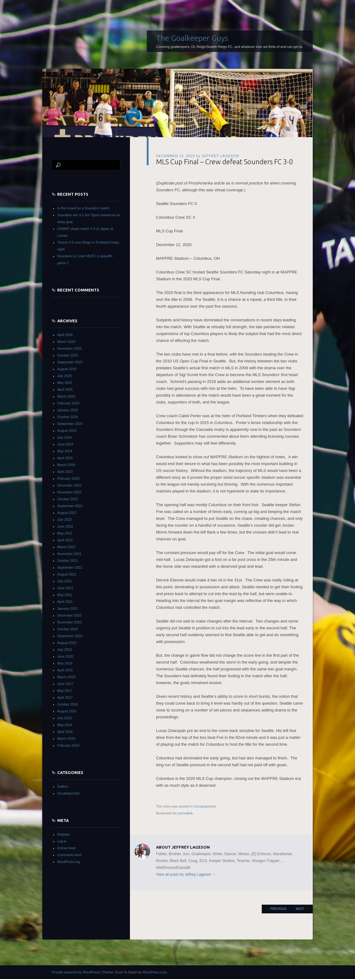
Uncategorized (205, 806)
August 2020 (66, 643)
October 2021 (67, 560)
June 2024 (65, 444)
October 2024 (67, 417)
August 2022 (66, 513)
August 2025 (66, 369)
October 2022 (67, 499)
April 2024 (65, 458)
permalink (185, 813)
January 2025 (67, 410)
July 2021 (64, 581)
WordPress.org (68, 862)
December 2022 (69, 485)
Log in (62, 841)
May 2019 (64, 663)
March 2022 (66, 547)
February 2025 (68, 403)
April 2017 (65, 697)
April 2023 (65, 471)
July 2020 (64, 649)
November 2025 (69, 348)
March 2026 (66, 341)
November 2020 (69, 622)
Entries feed (66, 848)
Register (63, 834)
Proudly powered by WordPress (75, 972)
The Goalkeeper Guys (192, 38)
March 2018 (66, 677)
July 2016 (64, 718)
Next (302, 909)
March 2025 (66, 396)
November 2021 (69, 554)
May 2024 (64, 451)
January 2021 (67, 608)
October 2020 (67, 629)
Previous (276, 909)
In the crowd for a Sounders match (83, 208)
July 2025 (64, 376)
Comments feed (69, 855)
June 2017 (65, 684)
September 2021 (69, 567)
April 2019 (65, 670)
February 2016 (68, 745)
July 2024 (64, 437)
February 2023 (68, 478)
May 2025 (64, 383)
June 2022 (65, 526)
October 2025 (67, 355)
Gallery (62, 786)
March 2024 (66, 465)
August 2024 (66, 430)
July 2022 (64, 519)
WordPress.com (154, 972)
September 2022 (69, 506)
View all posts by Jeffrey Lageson (186, 874)
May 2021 (64, 595)
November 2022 (69, 492)
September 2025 (69, 362)
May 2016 (64, 725)
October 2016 (67, 704)
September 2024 (69, 424)
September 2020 (69, 636)
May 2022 (64, 533)
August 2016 (66, 711)
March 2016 (66, 738)
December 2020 (69, 615)
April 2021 (65, 602)
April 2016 (65, 732)
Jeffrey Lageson (220, 156)
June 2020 (65, 656)
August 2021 (66, 574)
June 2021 (65, 588)
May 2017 (64, 690)
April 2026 (65, 335)
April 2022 (65, 540)
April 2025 (65, 389)
